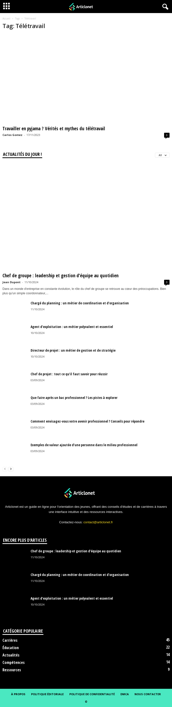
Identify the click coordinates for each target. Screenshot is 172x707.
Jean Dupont (11, 282)
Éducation (10, 647)
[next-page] (10, 468)
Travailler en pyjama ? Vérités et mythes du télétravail (53, 128)
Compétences (13, 662)
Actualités (10, 655)
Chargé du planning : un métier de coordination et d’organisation (80, 303)
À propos (18, 694)
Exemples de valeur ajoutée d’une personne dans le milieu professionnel (84, 445)
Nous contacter (147, 694)
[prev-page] (4, 468)
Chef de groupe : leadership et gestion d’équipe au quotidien (60, 275)
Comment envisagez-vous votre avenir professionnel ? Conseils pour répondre (87, 421)
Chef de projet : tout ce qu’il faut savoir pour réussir (69, 374)
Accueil (6, 18)
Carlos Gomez (12, 135)
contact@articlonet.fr (98, 522)
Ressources (11, 670)
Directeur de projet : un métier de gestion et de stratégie (73, 350)
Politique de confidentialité (92, 694)
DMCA (124, 694)
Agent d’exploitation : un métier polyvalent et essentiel (72, 326)
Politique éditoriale (47, 694)
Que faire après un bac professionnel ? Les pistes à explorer (74, 397)
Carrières (10, 640)
